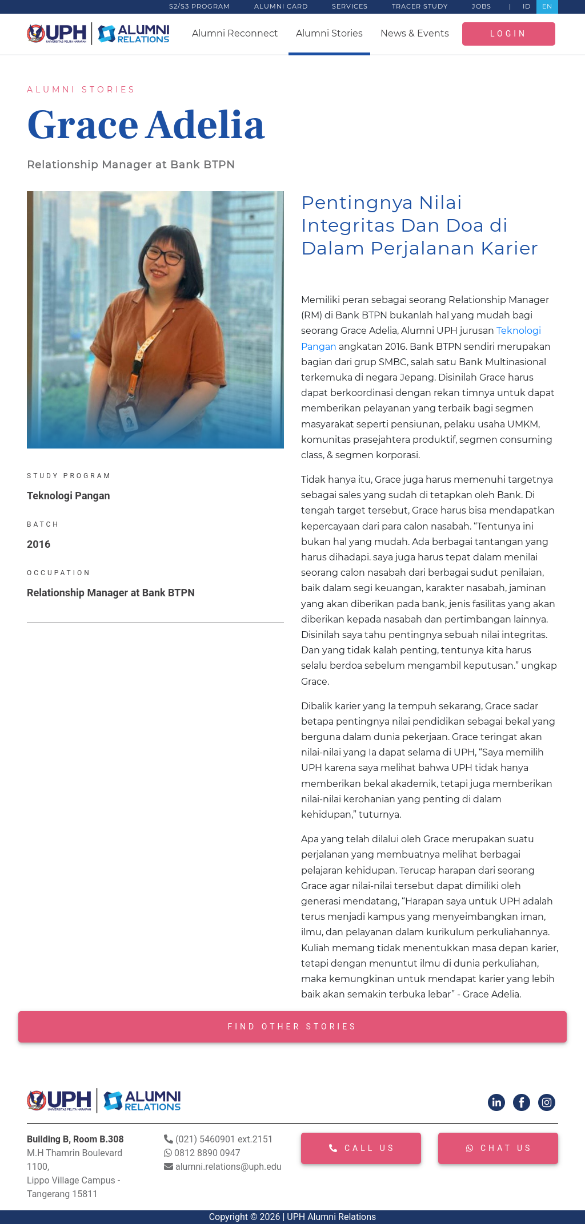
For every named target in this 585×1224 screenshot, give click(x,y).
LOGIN (508, 33)
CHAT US (499, 1148)
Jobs (481, 6)
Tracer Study (420, 6)
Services (350, 6)
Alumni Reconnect (235, 33)
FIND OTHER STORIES (293, 1026)
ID (527, 6)
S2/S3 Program (199, 6)
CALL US (362, 1148)
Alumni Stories (329, 33)
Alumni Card (281, 6)
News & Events (414, 33)
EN (547, 6)
